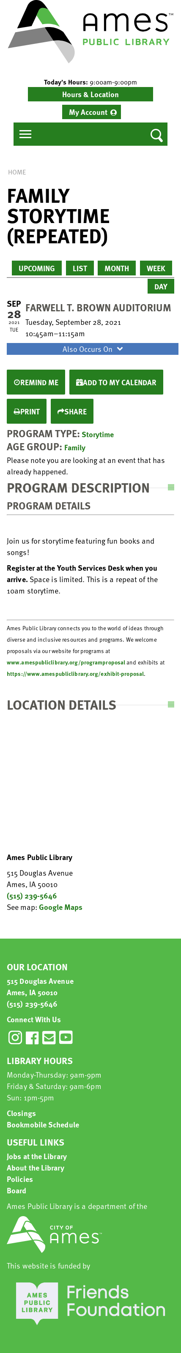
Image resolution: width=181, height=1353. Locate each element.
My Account (88, 111)
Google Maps (60, 906)
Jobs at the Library (37, 1156)
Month (116, 268)
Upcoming (37, 268)
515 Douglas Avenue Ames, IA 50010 (40, 986)
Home (17, 172)
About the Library (35, 1167)
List (80, 268)
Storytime (98, 434)
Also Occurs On (94, 348)
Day (160, 286)
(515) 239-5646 (32, 895)
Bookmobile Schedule (43, 1124)
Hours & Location (90, 94)
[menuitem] (91, 112)
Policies (20, 1178)
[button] (90, 82)
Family (74, 447)
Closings (21, 1113)
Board (17, 1190)
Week (156, 268)
